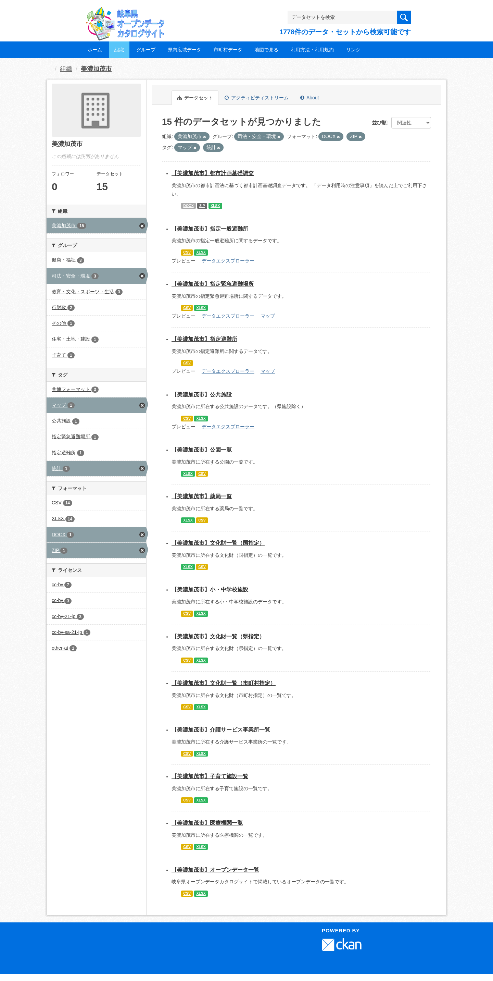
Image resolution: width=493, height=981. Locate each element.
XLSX (215, 206)
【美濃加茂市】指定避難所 (204, 339)
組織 (119, 49)
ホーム (95, 49)
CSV (187, 252)
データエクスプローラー (228, 260)
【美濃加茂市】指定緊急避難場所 (213, 284)
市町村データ (228, 49)
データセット (195, 97)
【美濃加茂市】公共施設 (202, 394)
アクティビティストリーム (257, 97)
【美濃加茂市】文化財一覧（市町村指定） (224, 683)
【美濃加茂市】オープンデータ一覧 (215, 870)
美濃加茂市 (96, 68)
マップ (268, 316)
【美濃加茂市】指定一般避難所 (210, 229)
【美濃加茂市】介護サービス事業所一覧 (221, 730)
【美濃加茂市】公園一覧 (202, 450)
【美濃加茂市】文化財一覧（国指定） (218, 543)
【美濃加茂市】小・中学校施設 (210, 589)
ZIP (202, 206)
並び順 (379, 122)
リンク (353, 49)
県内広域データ (184, 49)
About (309, 97)
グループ (145, 49)
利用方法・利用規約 (312, 49)
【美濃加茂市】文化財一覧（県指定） (218, 636)
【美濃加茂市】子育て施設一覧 (210, 776)
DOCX (188, 206)
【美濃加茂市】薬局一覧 (202, 496)
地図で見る (266, 49)
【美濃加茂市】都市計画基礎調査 (213, 173)
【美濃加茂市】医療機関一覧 (207, 823)
